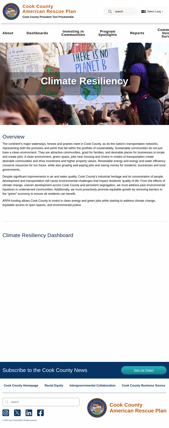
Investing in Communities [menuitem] (73, 33)
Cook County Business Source (143, 385)
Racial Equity (54, 385)
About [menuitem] (7, 33)
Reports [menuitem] (137, 33)
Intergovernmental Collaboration (93, 385)
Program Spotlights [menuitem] (107, 33)
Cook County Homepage (21, 385)
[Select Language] (155, 11)
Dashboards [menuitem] (37, 33)
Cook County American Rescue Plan (49, 11)
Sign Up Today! (144, 370)
